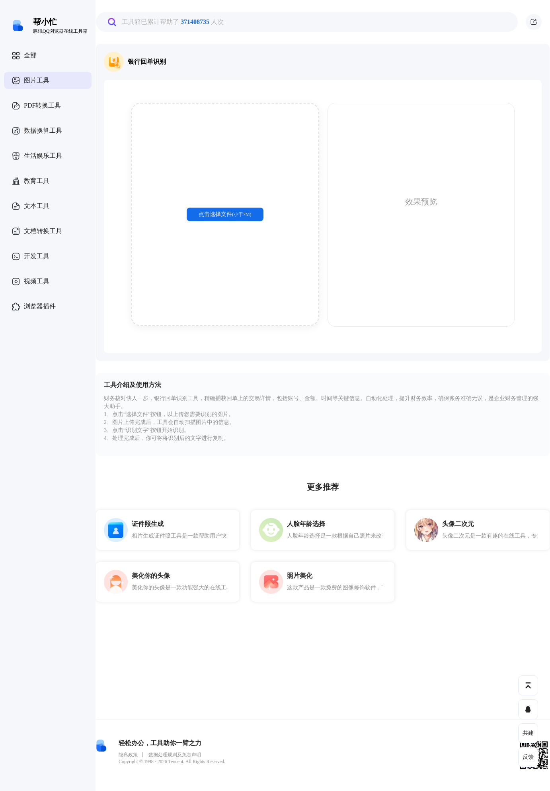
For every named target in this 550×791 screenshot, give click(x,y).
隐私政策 (128, 755)
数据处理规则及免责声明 (174, 755)
